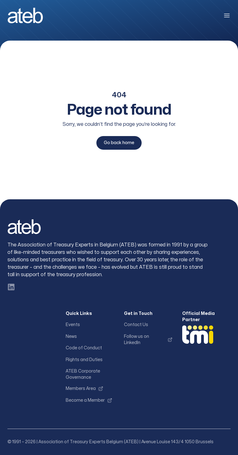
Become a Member (89, 400)
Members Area (84, 388)
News (71, 336)
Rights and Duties (84, 360)
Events (73, 325)
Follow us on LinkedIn (148, 339)
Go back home (119, 143)
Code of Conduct (84, 348)
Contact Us (136, 325)
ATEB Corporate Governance (83, 374)
